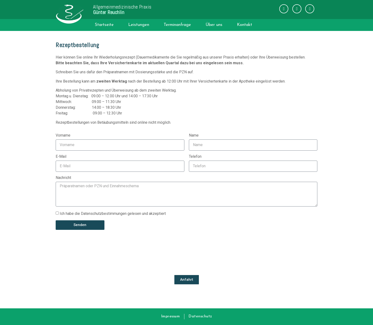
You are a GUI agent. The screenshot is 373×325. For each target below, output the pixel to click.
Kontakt (244, 25)
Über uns (214, 25)
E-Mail (61, 157)
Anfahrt (186, 279)
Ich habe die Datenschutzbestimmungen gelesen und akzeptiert (113, 213)
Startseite (104, 25)
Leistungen (138, 25)
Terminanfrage (177, 25)
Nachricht (63, 178)
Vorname (63, 135)
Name (194, 135)
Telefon (195, 157)
